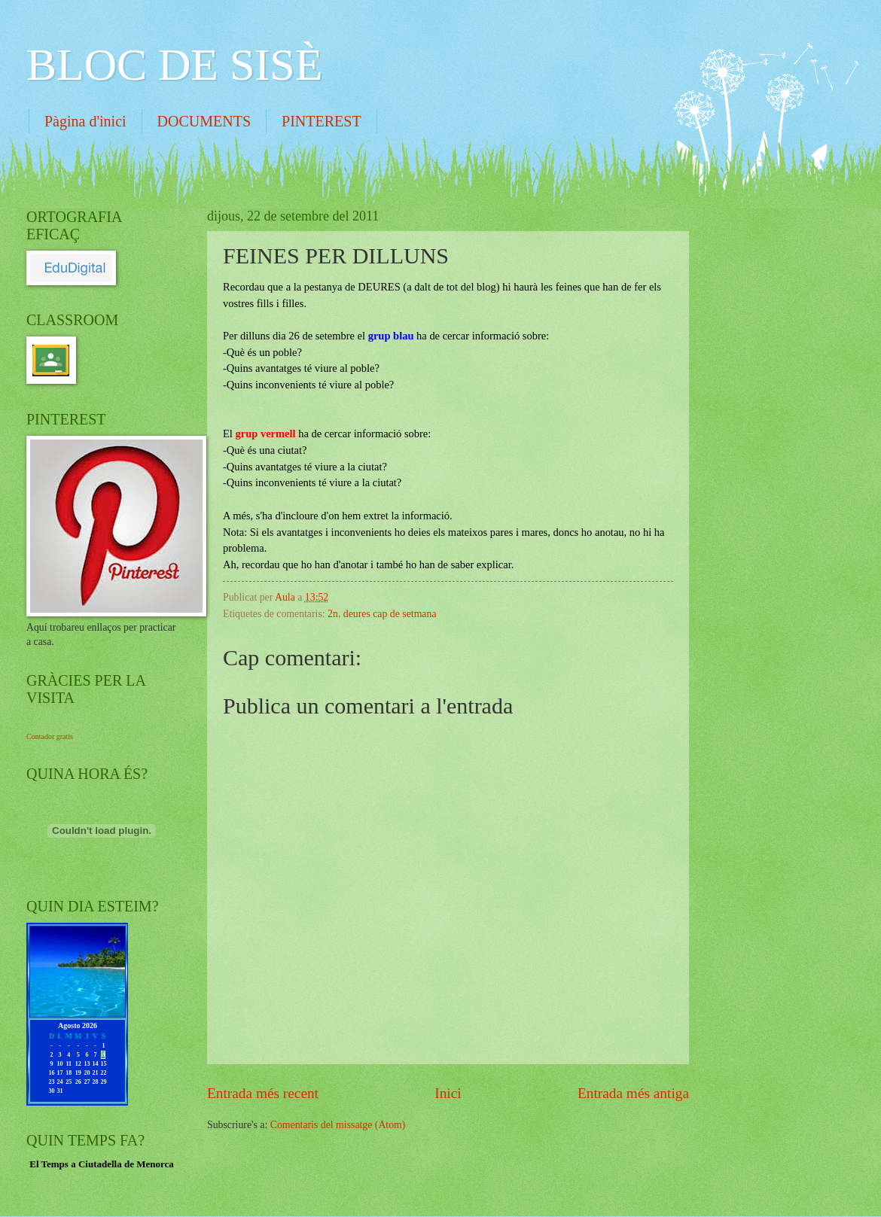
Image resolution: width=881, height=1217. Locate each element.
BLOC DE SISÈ (174, 65)
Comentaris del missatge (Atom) (338, 1124)
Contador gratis (49, 736)
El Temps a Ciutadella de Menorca (101, 1164)
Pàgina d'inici (85, 121)
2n (333, 613)
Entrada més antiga (633, 1093)
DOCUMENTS (204, 121)
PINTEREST (321, 121)
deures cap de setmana (390, 613)
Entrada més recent (263, 1093)
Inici (447, 1093)
